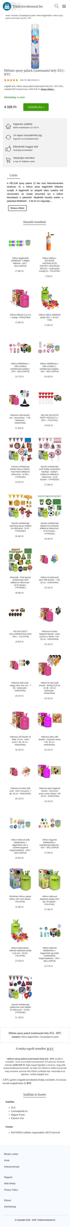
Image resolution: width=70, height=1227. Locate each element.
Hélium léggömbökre (44, 16)
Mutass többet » (48, 89)
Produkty (14, 16)
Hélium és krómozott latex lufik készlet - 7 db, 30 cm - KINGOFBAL (49, 580)
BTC (14, 89)
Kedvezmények (11, 1167)
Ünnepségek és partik (27, 16)
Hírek (6, 1160)
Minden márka (11, 1154)
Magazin (8, 1177)
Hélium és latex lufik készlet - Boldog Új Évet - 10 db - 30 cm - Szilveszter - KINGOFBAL (49, 688)
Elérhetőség (10, 1206)
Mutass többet (17, 208)
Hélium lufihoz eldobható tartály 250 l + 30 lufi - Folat (50, 317)
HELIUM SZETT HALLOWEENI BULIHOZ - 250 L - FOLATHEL (20, 634)
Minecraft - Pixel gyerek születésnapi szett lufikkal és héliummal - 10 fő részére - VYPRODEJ (20, 582)
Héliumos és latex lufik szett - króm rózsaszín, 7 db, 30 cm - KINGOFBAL (20, 791)
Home (8, 16)
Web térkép (9, 1183)
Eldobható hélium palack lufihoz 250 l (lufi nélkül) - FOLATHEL (20, 899)
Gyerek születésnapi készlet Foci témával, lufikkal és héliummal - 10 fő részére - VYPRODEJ (50, 528)
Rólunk (7, 1200)
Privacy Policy (11, 1190)
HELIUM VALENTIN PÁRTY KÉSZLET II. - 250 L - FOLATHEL (49, 417)
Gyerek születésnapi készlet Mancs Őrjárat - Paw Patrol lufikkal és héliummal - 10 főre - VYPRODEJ (20, 471)
